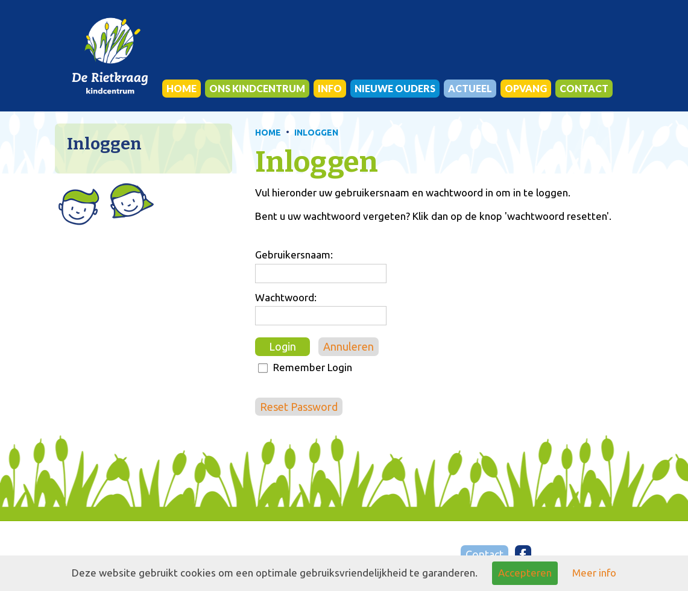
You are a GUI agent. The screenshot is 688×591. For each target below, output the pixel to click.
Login (282, 346)
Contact (484, 554)
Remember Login (312, 367)
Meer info (594, 572)
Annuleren (348, 346)
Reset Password (299, 407)
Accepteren (525, 572)
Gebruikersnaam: (294, 254)
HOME (268, 132)
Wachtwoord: (286, 297)
